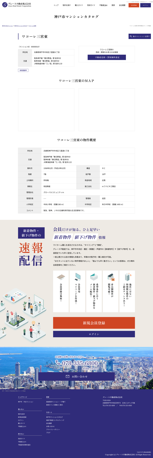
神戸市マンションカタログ (20, 26)
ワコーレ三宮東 (32, 26)
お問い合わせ (50, 426)
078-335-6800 (80, 363)
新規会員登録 (22, 417)
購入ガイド (74, 5)
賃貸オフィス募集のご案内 (54, 405)
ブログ (48, 432)
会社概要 (121, 5)
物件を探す (61, 5)
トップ (50, 5)
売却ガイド (88, 5)
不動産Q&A (101, 5)
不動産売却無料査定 (24, 445)
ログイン (21, 420)
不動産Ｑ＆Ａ (22, 426)
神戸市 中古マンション (7, 26)
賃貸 (112, 5)
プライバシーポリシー (53, 429)
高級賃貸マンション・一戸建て (56, 402)
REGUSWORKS (147, 452)
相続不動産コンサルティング (55, 420)
